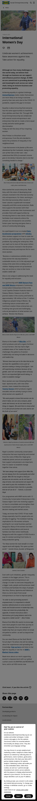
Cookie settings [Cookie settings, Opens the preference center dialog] (28, 796)
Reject (18, 796)
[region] (18, 762)
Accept (8, 796)
